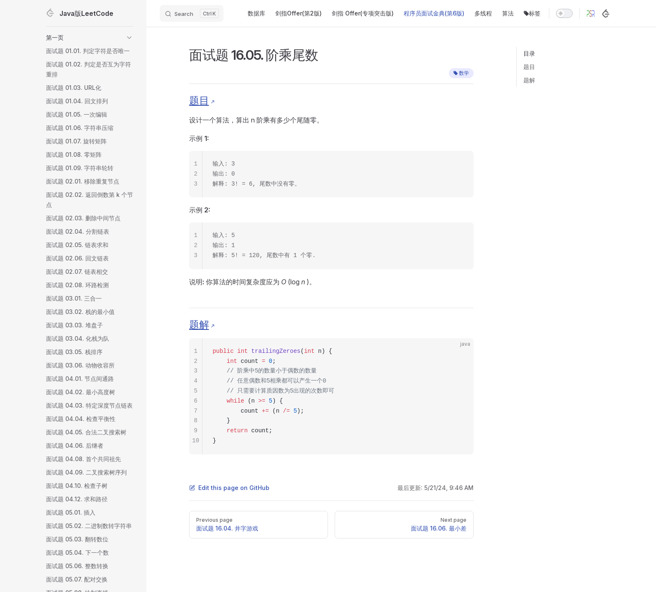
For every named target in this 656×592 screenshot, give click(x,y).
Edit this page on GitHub (229, 487)
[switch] (564, 13)
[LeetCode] (605, 13)
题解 (529, 80)
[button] (89, 37)
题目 (529, 66)
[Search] (191, 13)
